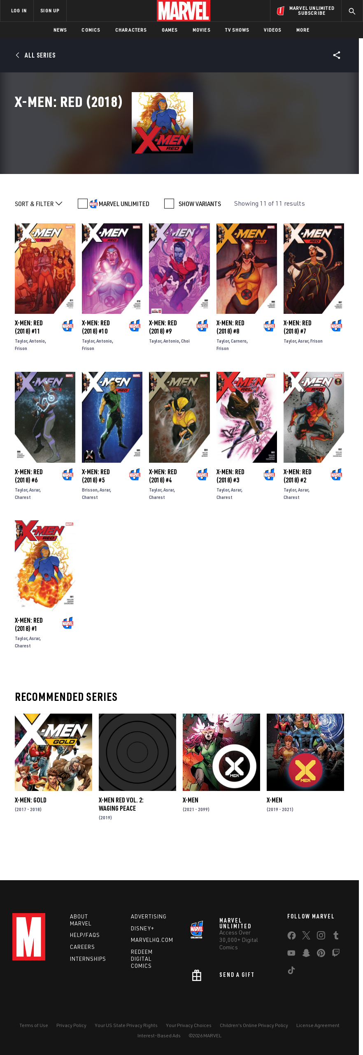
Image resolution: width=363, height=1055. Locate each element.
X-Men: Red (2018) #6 (29, 511)
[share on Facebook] (291, 939)
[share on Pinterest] (321, 957)
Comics (90, 30)
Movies (201, 30)
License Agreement (318, 1028)
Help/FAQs (85, 937)
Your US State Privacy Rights (126, 1028)
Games (170, 30)
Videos (272, 30)
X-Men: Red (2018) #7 (298, 362)
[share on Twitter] (306, 939)
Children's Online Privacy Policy (254, 1028)
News (60, 30)
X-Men (190, 835)
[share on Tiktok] (291, 974)
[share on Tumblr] (336, 939)
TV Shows (237, 30)
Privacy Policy (71, 1028)
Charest (23, 532)
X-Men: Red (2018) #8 (230, 362)
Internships (88, 961)
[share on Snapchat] (306, 957)
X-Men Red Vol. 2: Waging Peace (121, 839)
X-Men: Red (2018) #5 (96, 511)
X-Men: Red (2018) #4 (163, 511)
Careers (82, 949)
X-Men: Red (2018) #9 (163, 362)
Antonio (37, 376)
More (303, 30)
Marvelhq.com (152, 942)
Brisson (90, 525)
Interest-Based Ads (159, 1037)
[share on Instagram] (321, 939)
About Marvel (80, 922)
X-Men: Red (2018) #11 (29, 362)
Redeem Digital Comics (142, 961)
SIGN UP (49, 10)
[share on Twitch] (336, 957)
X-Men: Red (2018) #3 (230, 511)
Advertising (149, 918)
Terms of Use (33, 1028)
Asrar (303, 376)
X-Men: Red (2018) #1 (29, 659)
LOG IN (19, 10)
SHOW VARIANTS (200, 238)
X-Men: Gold (31, 835)
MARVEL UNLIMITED (124, 238)
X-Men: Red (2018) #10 (96, 362)
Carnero (239, 376)
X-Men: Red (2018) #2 (298, 511)
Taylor (21, 376)
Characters (131, 30)
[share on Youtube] (291, 957)
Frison (21, 383)
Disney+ (142, 930)
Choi (185, 376)
